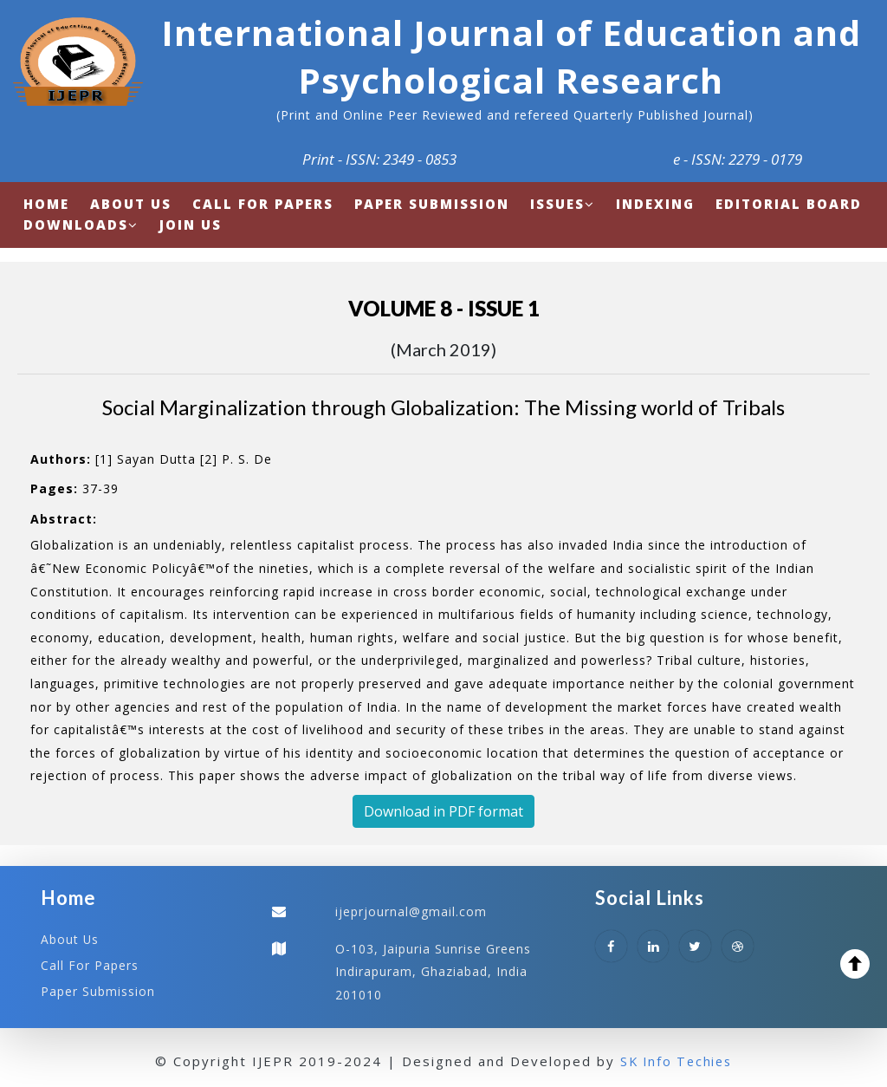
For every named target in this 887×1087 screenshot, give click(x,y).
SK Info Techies (676, 1060)
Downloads (81, 224)
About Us (70, 939)
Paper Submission (98, 989)
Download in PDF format (443, 811)
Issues (562, 203)
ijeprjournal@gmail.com (411, 911)
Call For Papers (90, 964)
